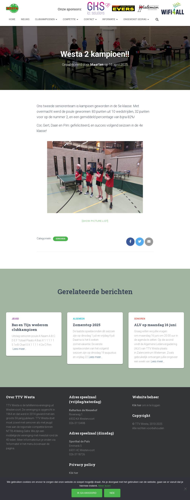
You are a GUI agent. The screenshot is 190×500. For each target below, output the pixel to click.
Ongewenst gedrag (136, 19)
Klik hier (73, 472)
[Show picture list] (95, 221)
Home (12, 19)
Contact (90, 19)
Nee (112, 492)
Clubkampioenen (46, 19)
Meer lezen (104, 485)
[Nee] (185, 489)
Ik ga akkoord (87, 492)
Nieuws (25, 19)
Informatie (110, 19)
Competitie (70, 19)
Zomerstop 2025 (86, 325)
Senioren (60, 239)
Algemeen (79, 318)
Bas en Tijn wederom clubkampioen (30, 327)
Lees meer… (19, 348)
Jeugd (15, 318)
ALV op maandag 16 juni (155, 325)
